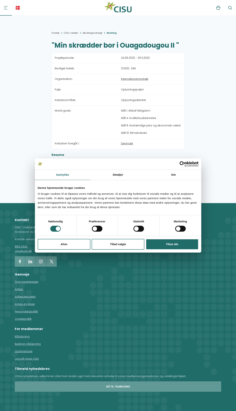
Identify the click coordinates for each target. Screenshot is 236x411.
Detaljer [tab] (118, 174)
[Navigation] (6, 8)
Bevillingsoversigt (92, 32)
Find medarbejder (26, 282)
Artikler (19, 289)
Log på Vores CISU (27, 359)
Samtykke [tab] (62, 174)
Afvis (64, 244)
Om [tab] (173, 174)
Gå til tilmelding (118, 386)
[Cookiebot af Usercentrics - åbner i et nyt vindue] (182, 164)
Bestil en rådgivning (28, 344)
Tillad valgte (118, 244)
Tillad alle (172, 244)
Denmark (127, 143)
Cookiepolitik (23, 319)
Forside (56, 32)
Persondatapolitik (26, 311)
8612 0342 (21, 246)
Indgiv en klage (25, 304)
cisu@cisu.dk (23, 251)
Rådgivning (22, 336)
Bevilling (112, 32)
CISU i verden (71, 32)
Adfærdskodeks (25, 297)
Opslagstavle (24, 351)
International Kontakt (134, 79)
